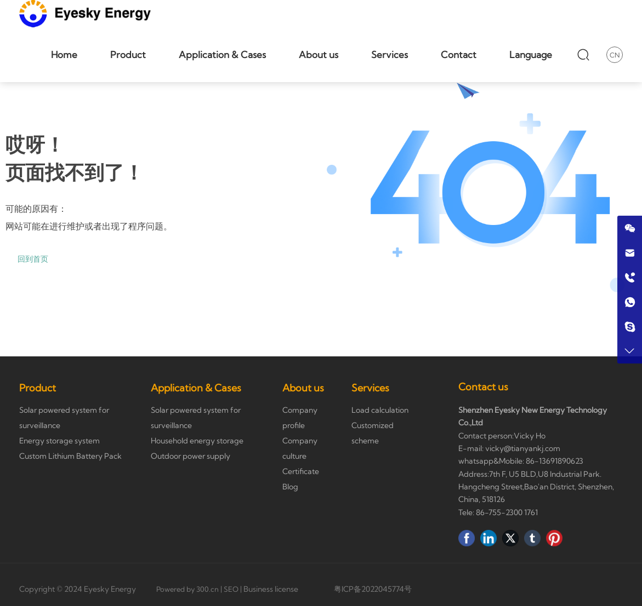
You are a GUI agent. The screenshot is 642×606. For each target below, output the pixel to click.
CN (615, 55)
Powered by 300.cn (187, 589)
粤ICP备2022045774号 (373, 589)
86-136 (537, 461)
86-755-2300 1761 (507, 512)
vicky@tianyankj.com (522, 448)
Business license (270, 589)
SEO (231, 589)
